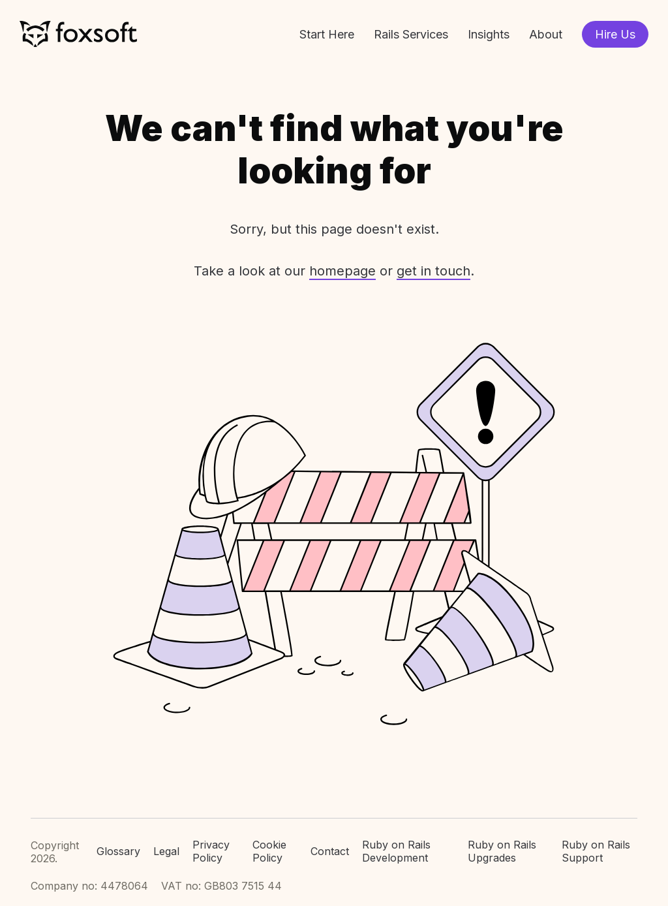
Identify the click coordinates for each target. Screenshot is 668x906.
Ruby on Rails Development (396, 851)
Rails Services (411, 34)
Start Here (326, 34)
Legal (166, 851)
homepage (342, 271)
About (545, 34)
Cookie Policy (269, 851)
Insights (488, 34)
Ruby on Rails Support (596, 851)
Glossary (118, 851)
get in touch (433, 271)
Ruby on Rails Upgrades (502, 851)
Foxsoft (78, 34)
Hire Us (615, 34)
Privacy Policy (211, 851)
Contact (330, 851)
